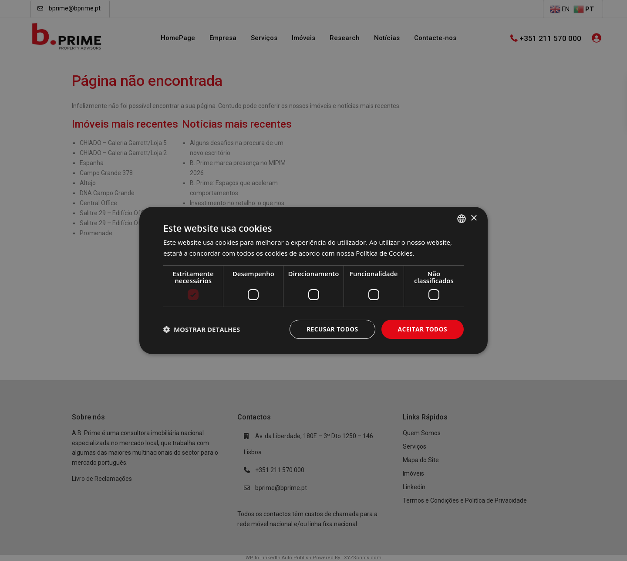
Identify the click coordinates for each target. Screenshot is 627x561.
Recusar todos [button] (331, 329)
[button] (201, 329)
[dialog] (313, 280)
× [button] (473, 218)
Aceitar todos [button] (422, 329)
